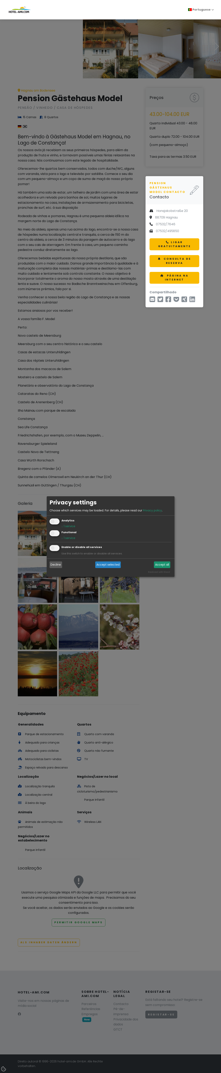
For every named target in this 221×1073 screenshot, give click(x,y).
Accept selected (108, 565)
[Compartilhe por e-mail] (152, 300)
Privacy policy (152, 510)
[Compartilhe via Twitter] (160, 300)
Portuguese (199, 10)
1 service (68, 526)
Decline (56, 565)
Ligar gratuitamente (174, 244)
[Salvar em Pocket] (176, 300)
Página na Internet (174, 277)
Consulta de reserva (174, 261)
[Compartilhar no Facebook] (168, 300)
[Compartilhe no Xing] (184, 300)
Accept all (162, 565)
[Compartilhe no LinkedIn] (192, 300)
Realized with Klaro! (159, 572)
